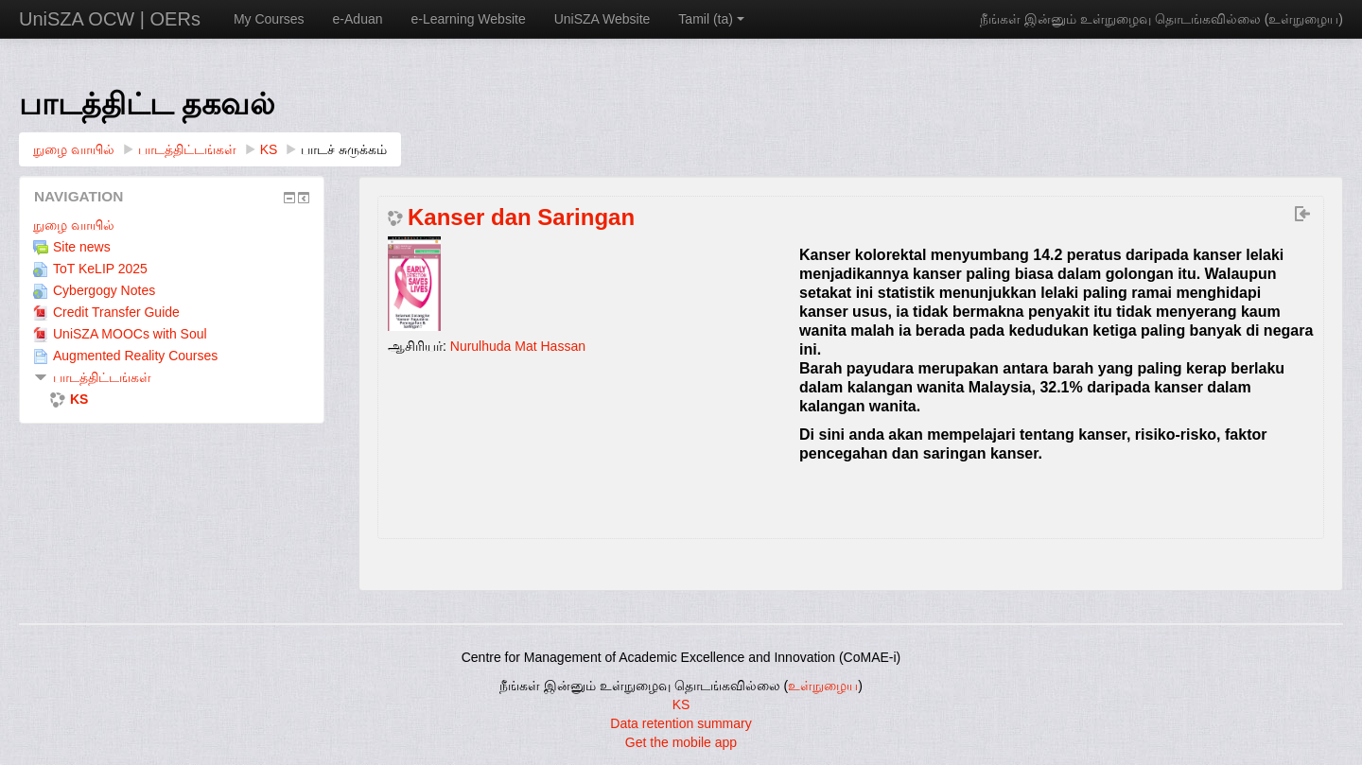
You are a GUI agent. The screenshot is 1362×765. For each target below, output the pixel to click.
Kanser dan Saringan (521, 217)
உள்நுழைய (1303, 18)
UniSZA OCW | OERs (110, 19)
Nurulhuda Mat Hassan (517, 346)
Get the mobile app (681, 742)
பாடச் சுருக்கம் (344, 149)
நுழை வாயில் (73, 225)
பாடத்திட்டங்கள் (102, 377)
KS (681, 704)
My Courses (269, 18)
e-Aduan (358, 18)
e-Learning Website (468, 18)
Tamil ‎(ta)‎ (711, 18)
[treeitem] (171, 225)
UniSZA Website (602, 18)
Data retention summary (680, 723)
